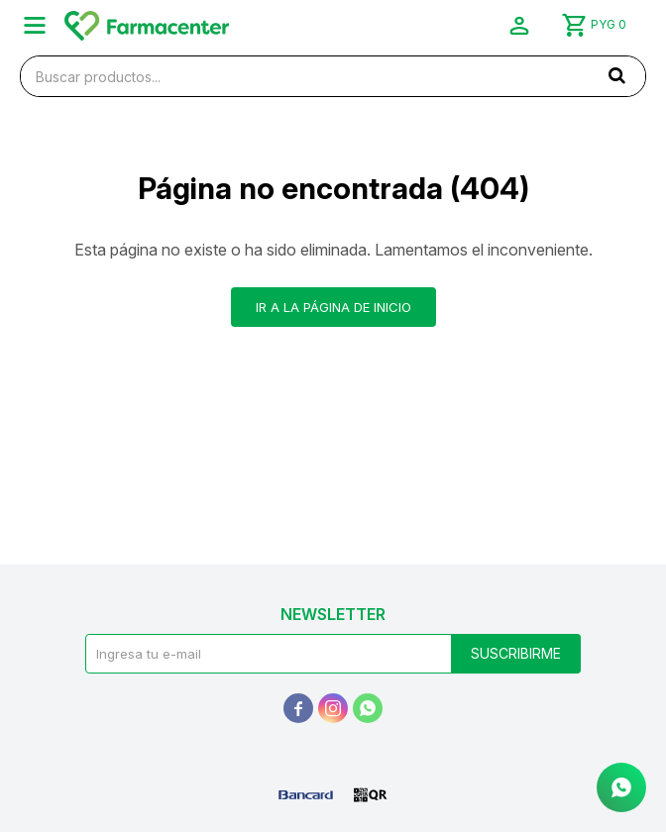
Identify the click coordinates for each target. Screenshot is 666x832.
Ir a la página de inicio (333, 307)
